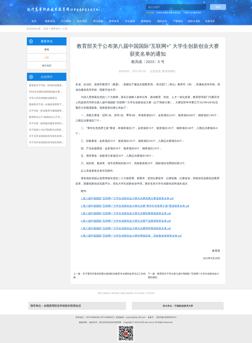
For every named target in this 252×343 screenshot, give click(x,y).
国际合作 (162, 21)
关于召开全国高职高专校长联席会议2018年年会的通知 (57, 142)
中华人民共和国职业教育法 (43, 98)
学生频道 (130, 21)
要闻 (46, 49)
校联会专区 (194, 21)
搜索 (218, 7)
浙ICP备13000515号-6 (166, 317)
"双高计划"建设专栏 (192, 13)
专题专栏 (210, 21)
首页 (34, 21)
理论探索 (98, 21)
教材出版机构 (127, 293)
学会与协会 (140, 293)
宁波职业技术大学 (183, 305)
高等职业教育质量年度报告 (168, 13)
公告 (65, 28)
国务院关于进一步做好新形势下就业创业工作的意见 (56, 104)
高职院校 (115, 293)
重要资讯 (50, 21)
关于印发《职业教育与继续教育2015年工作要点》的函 (57, 110)
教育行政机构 (104, 293)
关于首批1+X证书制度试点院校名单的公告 (51, 129)
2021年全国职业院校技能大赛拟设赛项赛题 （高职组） (57, 91)
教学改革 (114, 21)
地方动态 (46, 65)
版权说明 (83, 322)
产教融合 (178, 21)
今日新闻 (66, 21)
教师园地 (146, 21)
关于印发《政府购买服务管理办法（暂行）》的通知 (56, 123)
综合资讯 (82, 21)
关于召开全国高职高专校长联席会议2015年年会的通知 (57, 136)
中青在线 (150, 293)
